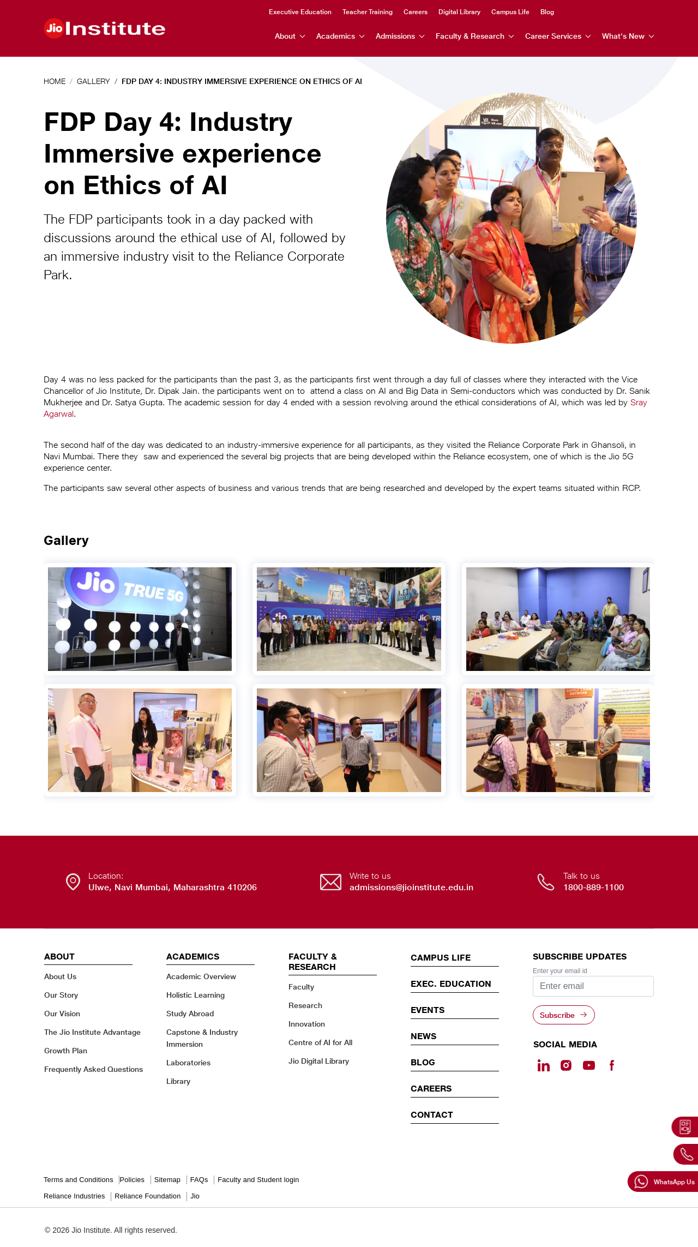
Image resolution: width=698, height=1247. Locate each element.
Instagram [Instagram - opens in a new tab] (612, 12)
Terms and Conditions (78, 1180)
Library (178, 1081)
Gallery (93, 81)
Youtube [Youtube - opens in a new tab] (631, 12)
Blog (547, 11)
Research (305, 1005)
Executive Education (300, 11)
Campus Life (510, 11)
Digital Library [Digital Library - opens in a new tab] (459, 11)
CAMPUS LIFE (441, 957)
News (423, 1035)
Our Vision (62, 1013)
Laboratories (188, 1062)
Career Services (553, 35)
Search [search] (571, 11)
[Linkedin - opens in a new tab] (544, 1065)
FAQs (199, 1180)
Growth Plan (65, 1050)
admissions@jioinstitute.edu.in (411, 887)
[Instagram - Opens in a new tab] (566, 1065)
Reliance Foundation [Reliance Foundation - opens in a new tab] (147, 1196)
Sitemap (167, 1180)
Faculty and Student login (258, 1180)
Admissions (395, 35)
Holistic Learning (195, 994)
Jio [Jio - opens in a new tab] (195, 1196)
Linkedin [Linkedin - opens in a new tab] (593, 11)
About (285, 35)
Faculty (301, 986)
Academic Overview (201, 976)
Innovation (306, 1023)
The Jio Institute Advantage (92, 1031)
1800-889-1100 (593, 887)
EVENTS (427, 1009)
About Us (60, 976)
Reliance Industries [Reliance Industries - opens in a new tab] (74, 1196)
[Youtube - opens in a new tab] (589, 1065)
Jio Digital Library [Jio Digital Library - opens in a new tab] (318, 1060)
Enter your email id (560, 971)
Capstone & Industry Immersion (202, 1037)
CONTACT (432, 1114)
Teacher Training (367, 11)
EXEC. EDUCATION (451, 983)
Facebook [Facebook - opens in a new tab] (650, 12)
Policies (132, 1180)
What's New (623, 35)
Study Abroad (190, 1013)
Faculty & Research (470, 35)
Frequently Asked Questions (93, 1069)
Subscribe (557, 1015)
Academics (335, 35)
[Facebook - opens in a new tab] (611, 1065)
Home (54, 81)
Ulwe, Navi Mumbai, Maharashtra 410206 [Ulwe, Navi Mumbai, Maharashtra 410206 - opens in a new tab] (172, 887)
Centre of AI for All (320, 1042)
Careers (416, 11)
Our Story (61, 994)
